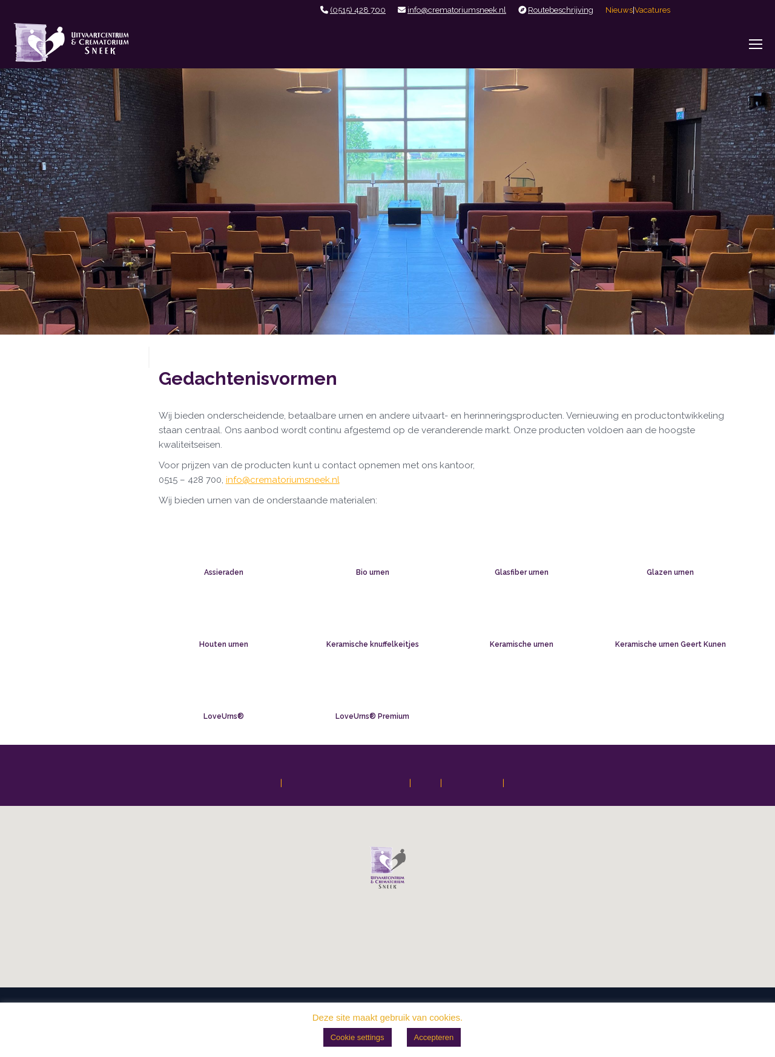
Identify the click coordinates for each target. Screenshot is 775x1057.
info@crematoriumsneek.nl (456, 10)
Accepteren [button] (434, 1037)
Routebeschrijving (560, 10)
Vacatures (652, 10)
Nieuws (619, 10)
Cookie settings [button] (357, 1037)
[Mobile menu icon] (755, 44)
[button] (387, 868)
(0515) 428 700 (358, 10)
